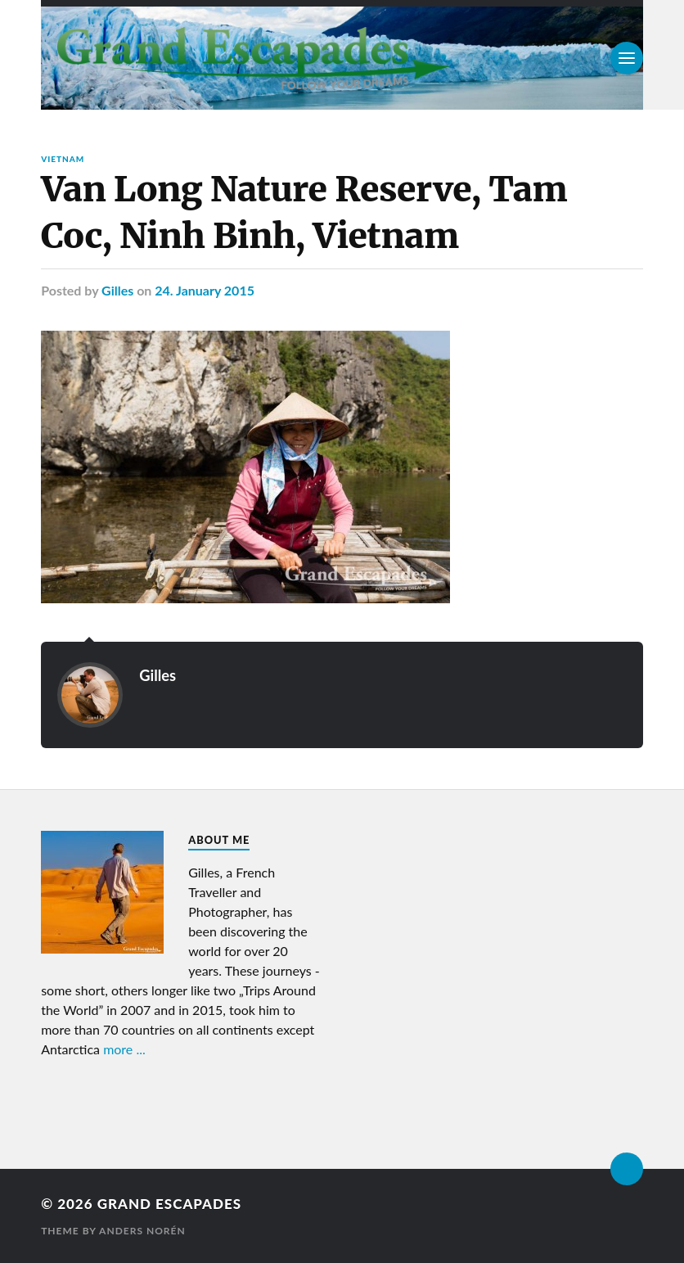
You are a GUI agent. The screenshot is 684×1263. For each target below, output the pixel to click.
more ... (124, 1049)
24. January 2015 (204, 290)
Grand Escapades (169, 1203)
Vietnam (62, 159)
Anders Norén (142, 1231)
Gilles (117, 290)
